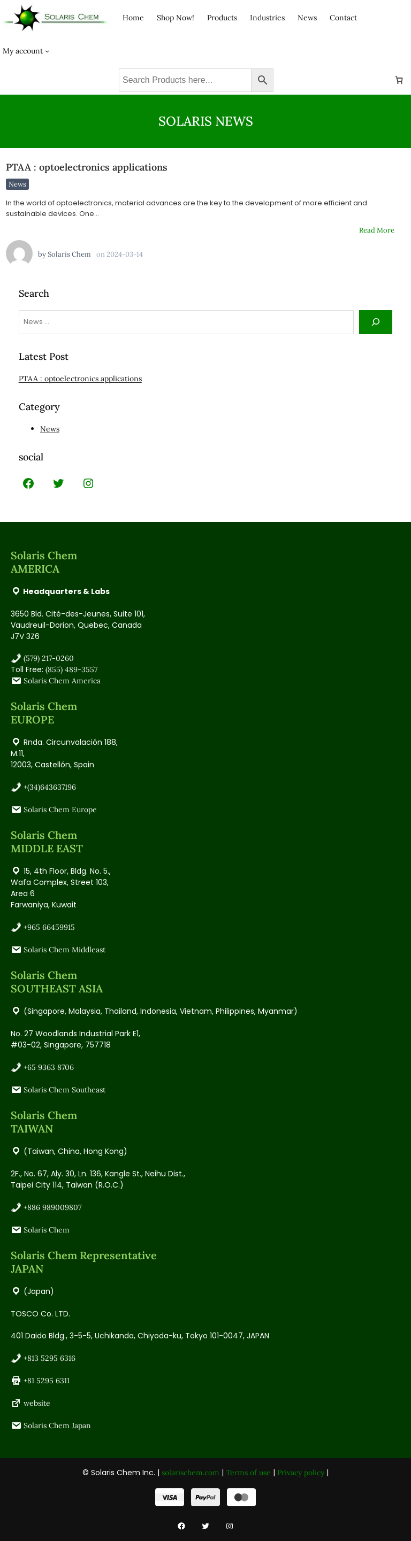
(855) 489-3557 (71, 669)
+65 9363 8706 (49, 1067)
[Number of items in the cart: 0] (399, 80)
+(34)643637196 (50, 787)
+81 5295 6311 (47, 1380)
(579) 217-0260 (49, 658)
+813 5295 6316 (49, 1358)
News (17, 184)
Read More (376, 230)
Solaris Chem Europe (60, 809)
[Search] (376, 322)
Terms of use (248, 1472)
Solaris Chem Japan (57, 1425)
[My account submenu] (47, 50)
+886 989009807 (52, 1207)
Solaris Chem (69, 254)
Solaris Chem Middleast (64, 949)
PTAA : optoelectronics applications (87, 167)
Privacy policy (300, 1472)
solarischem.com (190, 1472)
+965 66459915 (49, 927)
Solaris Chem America (62, 680)
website (37, 1403)
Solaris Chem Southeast (64, 1090)
